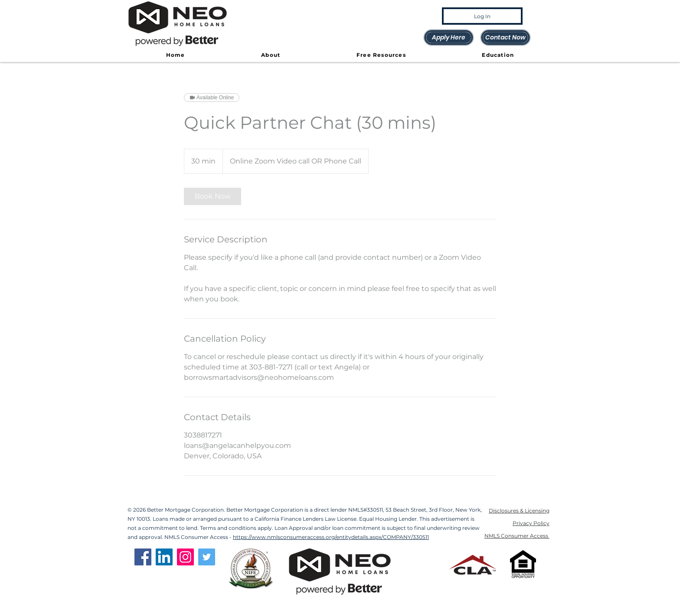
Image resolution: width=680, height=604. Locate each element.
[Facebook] (142, 556)
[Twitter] (206, 556)
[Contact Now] (505, 37)
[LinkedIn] (164, 556)
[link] (212, 196)
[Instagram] (185, 556)
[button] (270, 55)
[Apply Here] (448, 37)
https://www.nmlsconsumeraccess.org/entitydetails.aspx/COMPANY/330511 (331, 537)
